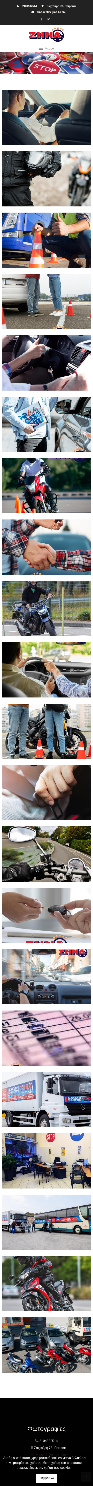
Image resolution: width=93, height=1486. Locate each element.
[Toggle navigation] (46, 48)
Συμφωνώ (46, 1478)
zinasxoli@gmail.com (51, 12)
